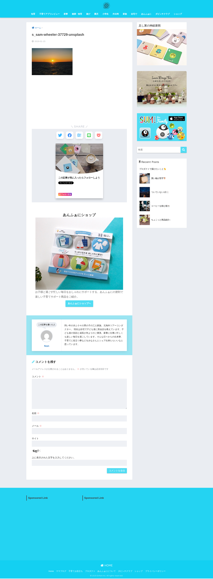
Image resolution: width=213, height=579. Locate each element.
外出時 (116, 14)
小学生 (105, 14)
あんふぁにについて (106, 572)
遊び (88, 14)
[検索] (184, 150)
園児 (96, 14)
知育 (33, 14)
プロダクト (90, 572)
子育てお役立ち (75, 572)
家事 (66, 14)
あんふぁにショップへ (79, 304)
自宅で (134, 14)
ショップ (178, 14)
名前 (35, 414)
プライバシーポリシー (155, 572)
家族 (125, 14)
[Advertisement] (79, 98)
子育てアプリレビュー (49, 14)
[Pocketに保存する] (99, 135)
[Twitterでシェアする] (59, 135)
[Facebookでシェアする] (69, 135)
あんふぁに (146, 14)
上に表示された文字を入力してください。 (54, 458)
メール (37, 426)
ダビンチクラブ (162, 14)
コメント (38, 377)
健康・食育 (77, 14)
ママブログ (61, 572)
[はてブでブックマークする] (79, 135)
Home (51, 572)
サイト (35, 439)
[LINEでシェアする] (89, 135)
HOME (107, 566)
